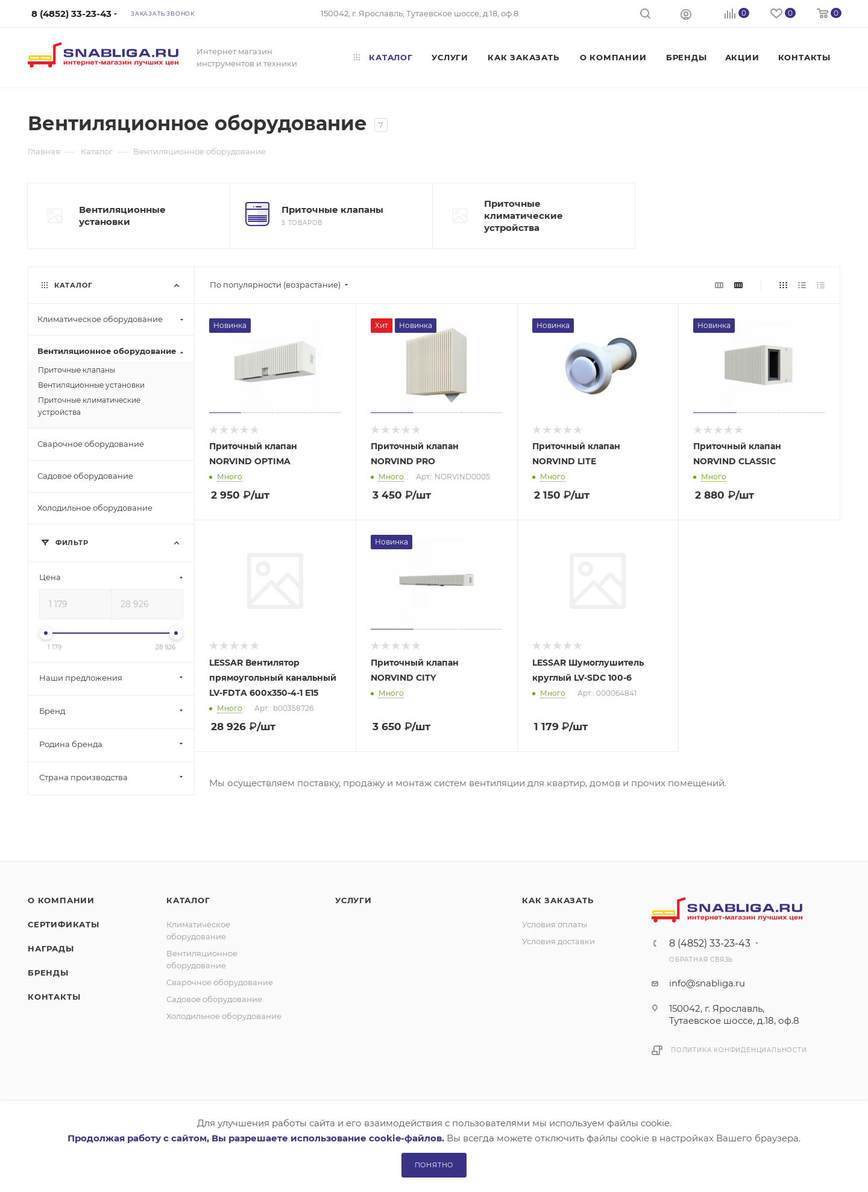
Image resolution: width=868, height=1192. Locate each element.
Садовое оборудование (214, 999)
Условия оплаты (554, 924)
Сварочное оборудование (219, 982)
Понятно (434, 1165)
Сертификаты (63, 924)
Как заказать (558, 900)
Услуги (353, 900)
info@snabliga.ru (707, 983)
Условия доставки (558, 941)
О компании (61, 900)
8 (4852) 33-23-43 (709, 943)
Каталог (188, 900)
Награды (51, 948)
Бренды (48, 972)
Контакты (54, 996)
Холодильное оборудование (223, 1016)
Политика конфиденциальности (739, 1050)
